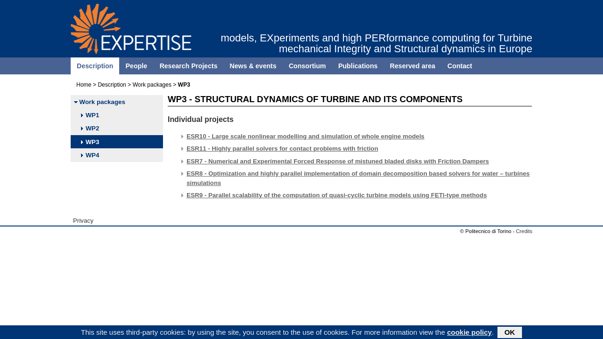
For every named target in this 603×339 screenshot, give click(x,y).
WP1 (89, 115)
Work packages (151, 84)
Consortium (307, 66)
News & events (253, 66)
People (136, 66)
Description (95, 66)
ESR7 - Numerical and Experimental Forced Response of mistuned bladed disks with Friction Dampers (338, 161)
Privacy (83, 220)
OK (510, 333)
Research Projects (189, 66)
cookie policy (469, 333)
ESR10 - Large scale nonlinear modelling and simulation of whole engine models (305, 136)
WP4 (89, 155)
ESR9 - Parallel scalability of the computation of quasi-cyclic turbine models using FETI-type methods (337, 195)
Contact (460, 66)
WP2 (89, 128)
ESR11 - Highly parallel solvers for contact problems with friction (282, 148)
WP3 (89, 141)
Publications (358, 66)
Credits (524, 231)
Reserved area (412, 66)
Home (83, 84)
